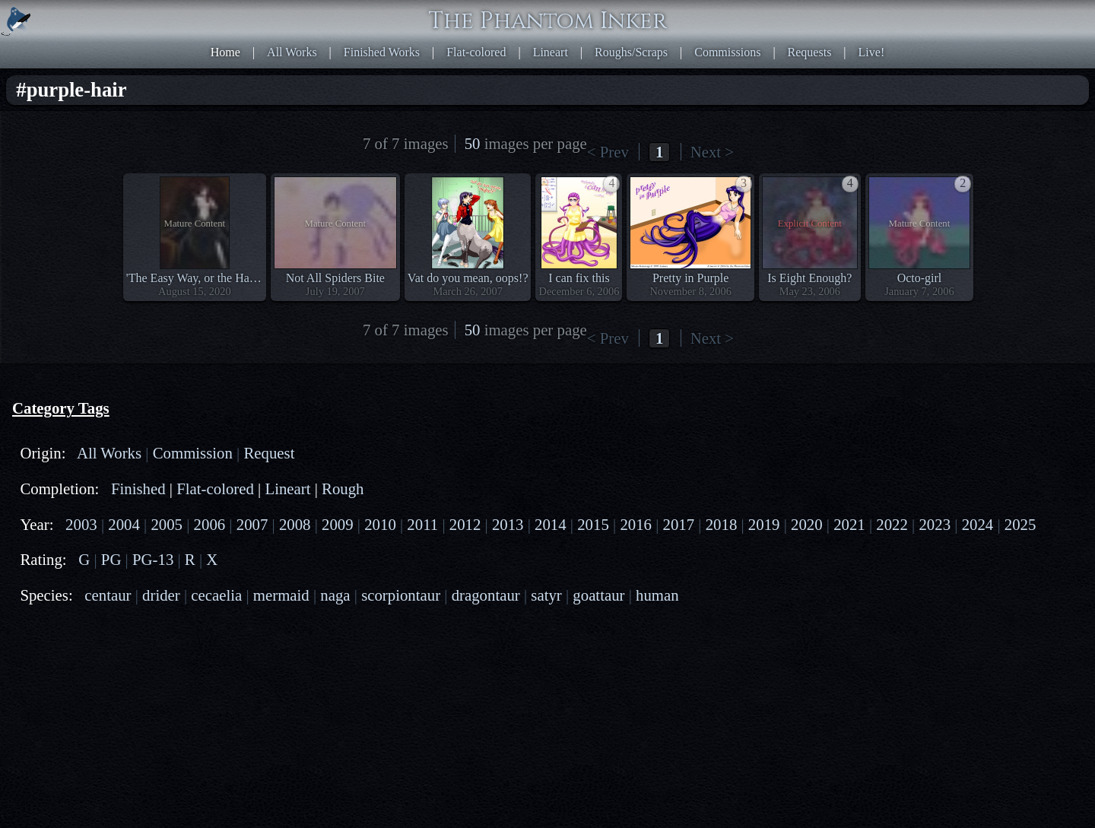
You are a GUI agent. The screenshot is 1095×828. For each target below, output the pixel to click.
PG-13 (152, 559)
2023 (935, 524)
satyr (546, 595)
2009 (338, 524)
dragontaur (486, 595)
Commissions (727, 52)
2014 (551, 524)
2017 (679, 524)
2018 (722, 524)
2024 (978, 524)
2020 (807, 524)
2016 (636, 524)
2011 (422, 524)
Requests (810, 52)
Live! (872, 52)
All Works (292, 52)
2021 (849, 524)
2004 (124, 524)
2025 (1020, 524)
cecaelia (216, 595)
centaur (107, 595)
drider (161, 595)
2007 (252, 524)
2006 (210, 524)
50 (473, 143)
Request (268, 453)
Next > (712, 151)
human (657, 595)
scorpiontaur (400, 595)
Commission (193, 453)
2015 (593, 524)
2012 (465, 524)
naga (335, 595)
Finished (138, 488)
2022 (892, 524)
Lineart (550, 52)
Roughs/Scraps (631, 52)
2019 (764, 524)
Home (225, 52)
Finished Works (382, 52)
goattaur (598, 595)
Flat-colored (476, 52)
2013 (508, 524)
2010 (380, 524)
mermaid (281, 595)
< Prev (608, 151)
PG (111, 559)
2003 (81, 524)
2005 (166, 524)
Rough (342, 488)
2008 (295, 524)
